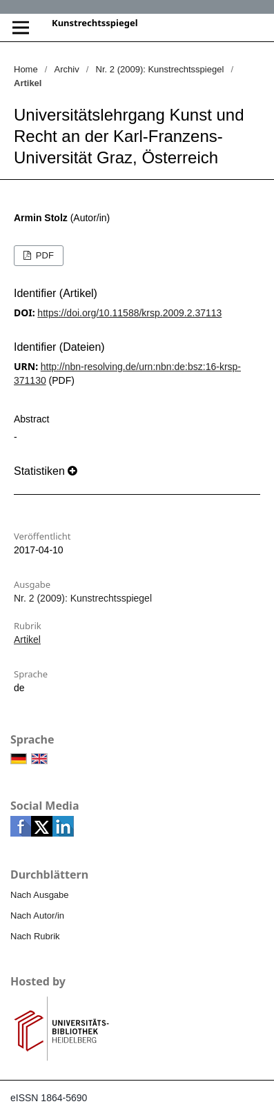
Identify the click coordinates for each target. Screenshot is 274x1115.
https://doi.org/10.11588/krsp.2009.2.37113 (129, 312)
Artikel (27, 639)
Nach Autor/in (37, 915)
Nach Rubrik (35, 936)
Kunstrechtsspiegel (95, 23)
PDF (43, 255)
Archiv (67, 69)
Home (26, 69)
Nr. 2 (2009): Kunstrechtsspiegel (160, 69)
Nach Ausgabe (39, 895)
